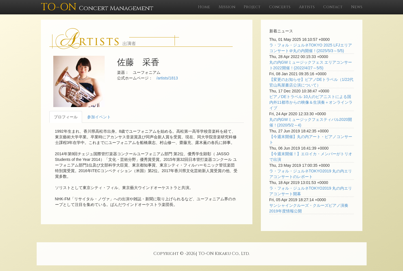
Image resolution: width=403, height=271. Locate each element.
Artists (307, 7)
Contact (333, 7)
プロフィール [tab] (66, 117)
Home (204, 7)
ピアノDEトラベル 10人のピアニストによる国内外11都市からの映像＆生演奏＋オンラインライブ (311, 102)
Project (252, 7)
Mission (227, 7)
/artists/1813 (167, 78)
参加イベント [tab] (99, 117)
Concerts (279, 7)
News (356, 7)
